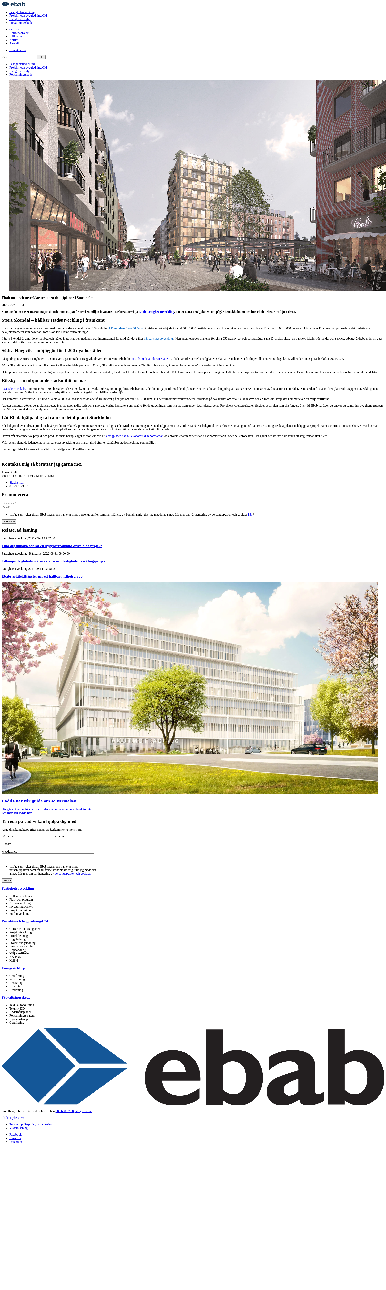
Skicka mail (16, 482)
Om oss (14, 29)
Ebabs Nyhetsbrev (13, 1119)
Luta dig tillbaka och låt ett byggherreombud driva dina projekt (52, 546)
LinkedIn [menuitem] (15, 1139)
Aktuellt (14, 43)
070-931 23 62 (18, 486)
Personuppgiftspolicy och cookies (30, 1125)
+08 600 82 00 (65, 1112)
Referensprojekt (19, 32)
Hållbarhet (16, 36)
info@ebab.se (83, 1112)
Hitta (41, 57)
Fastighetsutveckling (22, 12)
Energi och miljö (19, 19)
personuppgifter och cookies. (73, 874)
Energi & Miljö (14, 969)
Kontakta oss (17, 50)
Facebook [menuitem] (15, 1135)
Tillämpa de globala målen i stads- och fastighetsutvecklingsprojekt (54, 561)
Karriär (13, 40)
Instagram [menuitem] (15, 1142)
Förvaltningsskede (20, 22)
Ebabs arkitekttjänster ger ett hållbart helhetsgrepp (42, 576)
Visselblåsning (18, 1129)
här (250, 514)
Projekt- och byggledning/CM (28, 15)
